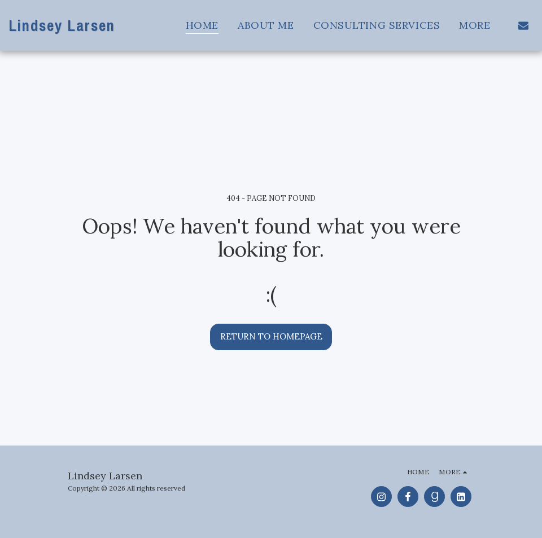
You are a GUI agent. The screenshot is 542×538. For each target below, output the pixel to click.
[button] (523, 25)
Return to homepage (271, 336)
